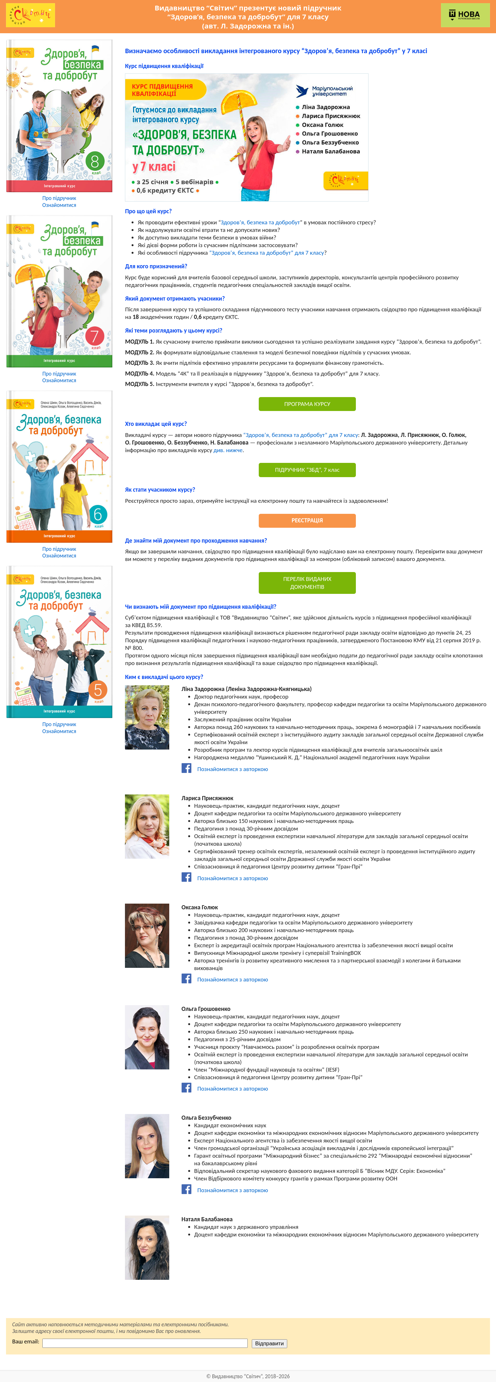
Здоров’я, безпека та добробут (260, 222)
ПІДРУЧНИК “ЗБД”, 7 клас (307, 469)
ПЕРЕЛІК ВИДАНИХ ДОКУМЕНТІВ (307, 582)
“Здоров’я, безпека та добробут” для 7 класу (266, 252)
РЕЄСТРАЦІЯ (307, 520)
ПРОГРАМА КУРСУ (307, 404)
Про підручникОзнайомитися (59, 202)
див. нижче (228, 450)
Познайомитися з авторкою (225, 769)
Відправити (269, 1343)
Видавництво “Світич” (237, 1376)
